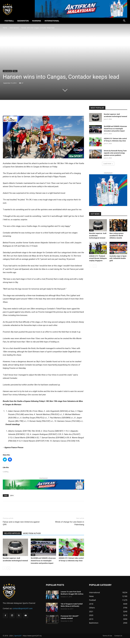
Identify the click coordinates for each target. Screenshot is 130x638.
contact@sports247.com (23, 608)
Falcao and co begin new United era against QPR (21, 523)
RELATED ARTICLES (12, 533)
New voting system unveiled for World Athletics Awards (117, 235)
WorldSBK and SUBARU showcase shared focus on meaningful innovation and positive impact (43, 560)
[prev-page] (4, 568)
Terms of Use (107, 636)
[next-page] (8, 568)
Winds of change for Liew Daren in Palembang (69, 523)
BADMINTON (23, 21)
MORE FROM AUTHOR (32, 533)
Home (5, 28)
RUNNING (36, 21)
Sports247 (18, 636)
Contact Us (118, 636)
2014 (11, 495)
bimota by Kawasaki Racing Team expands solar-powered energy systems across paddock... (115, 153)
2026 (5, 555)
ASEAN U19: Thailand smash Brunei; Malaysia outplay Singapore (98, 258)
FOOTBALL (9, 21)
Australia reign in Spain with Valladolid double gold (118, 258)
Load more (108, 164)
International (14, 28)
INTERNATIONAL (52, 21)
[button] (124, 21)
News (15, 71)
